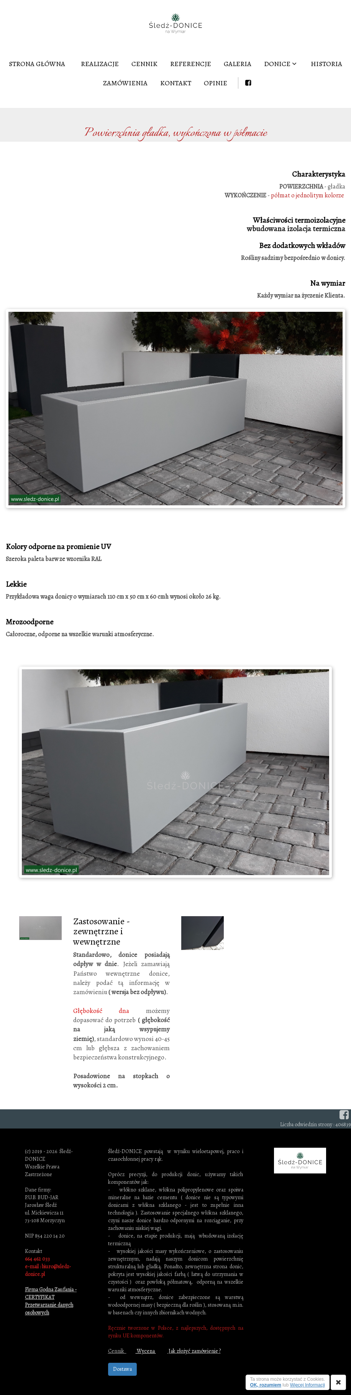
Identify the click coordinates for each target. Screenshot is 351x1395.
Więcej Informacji (307, 1385)
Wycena (146, 1351)
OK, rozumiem (265, 1385)
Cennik (116, 1351)
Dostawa (122, 1369)
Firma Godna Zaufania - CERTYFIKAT (51, 1293)
